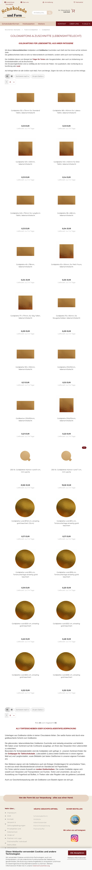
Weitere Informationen (77, 858)
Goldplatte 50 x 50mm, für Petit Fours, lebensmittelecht (66, 265)
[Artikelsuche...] (50, 13)
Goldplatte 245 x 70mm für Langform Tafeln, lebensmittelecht (25, 214)
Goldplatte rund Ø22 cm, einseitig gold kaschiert (66, 625)
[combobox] (22, 76)
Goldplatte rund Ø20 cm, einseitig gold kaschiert (25, 625)
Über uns (25, 2)
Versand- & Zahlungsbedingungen (16, 824)
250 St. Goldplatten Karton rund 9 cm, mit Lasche (25, 471)
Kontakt (62, 24)
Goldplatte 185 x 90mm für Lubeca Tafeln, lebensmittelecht (66, 111)
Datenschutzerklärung (41, 866)
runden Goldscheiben (45, 769)
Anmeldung (48, 2)
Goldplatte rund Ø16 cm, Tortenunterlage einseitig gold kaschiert (25, 574)
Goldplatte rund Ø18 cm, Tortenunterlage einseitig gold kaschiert (66, 574)
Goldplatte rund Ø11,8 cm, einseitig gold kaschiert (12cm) (25, 522)
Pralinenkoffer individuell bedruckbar (17, 843)
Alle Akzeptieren (77, 853)
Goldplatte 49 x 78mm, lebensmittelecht (25, 265)
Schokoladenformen (10, 24)
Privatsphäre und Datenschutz (14, 830)
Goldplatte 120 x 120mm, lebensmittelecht (25, 163)
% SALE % (86, 24)
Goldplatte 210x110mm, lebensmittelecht (66, 368)
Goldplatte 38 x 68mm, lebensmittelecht (66, 214)
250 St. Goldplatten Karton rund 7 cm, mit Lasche (66, 471)
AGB (9, 816)
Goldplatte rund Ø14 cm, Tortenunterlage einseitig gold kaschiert (66, 523)
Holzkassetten (29, 24)
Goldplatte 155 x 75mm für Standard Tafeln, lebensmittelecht (25, 111)
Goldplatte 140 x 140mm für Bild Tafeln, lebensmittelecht (66, 163)
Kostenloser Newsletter (9, 2)
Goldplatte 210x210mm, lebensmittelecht (66, 419)
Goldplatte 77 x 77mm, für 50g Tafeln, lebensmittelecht (25, 317)
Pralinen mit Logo (14, 838)
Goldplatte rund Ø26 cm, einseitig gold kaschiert (66, 676)
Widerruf (10, 835)
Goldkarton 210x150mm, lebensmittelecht (25, 419)
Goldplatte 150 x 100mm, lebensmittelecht (25, 368)
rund (18, 66)
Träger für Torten (38, 59)
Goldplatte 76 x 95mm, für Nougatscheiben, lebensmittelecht (66, 317)
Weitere (41, 24)
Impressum (11, 813)
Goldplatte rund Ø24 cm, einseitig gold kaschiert (25, 676)
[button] (7, 76)
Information (12, 848)
